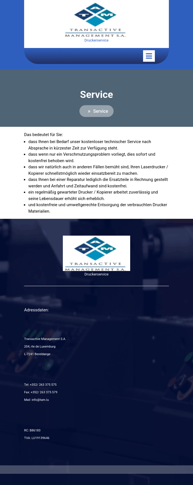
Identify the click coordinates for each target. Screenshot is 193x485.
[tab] (149, 56)
